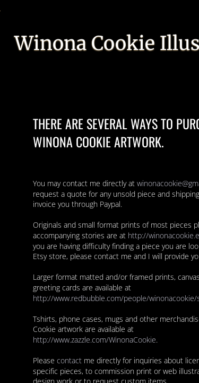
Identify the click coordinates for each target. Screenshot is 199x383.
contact (69, 360)
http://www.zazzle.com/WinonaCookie (94, 340)
